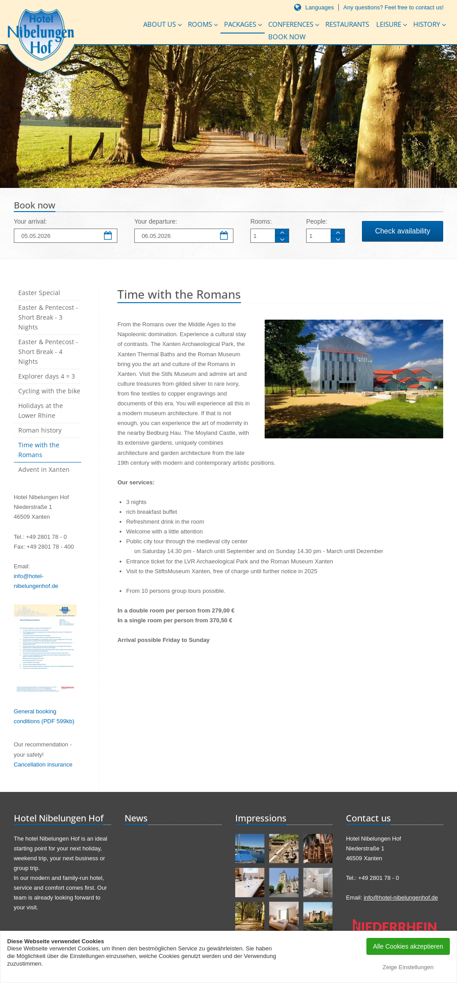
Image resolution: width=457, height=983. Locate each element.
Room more (282, 232)
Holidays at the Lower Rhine (40, 410)
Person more (338, 232)
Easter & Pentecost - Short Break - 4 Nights (48, 351)
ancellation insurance (45, 764)
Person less (338, 239)
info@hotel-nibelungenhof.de (401, 897)
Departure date (224, 236)
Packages (240, 24)
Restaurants (347, 24)
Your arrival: (30, 221)
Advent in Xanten (44, 469)
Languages (319, 7)
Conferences (290, 24)
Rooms (200, 24)
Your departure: (155, 221)
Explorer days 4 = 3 (46, 376)
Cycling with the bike (49, 391)
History (426, 24)
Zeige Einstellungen (407, 967)
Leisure (388, 24)
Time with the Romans (38, 450)
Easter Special (39, 292)
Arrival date (108, 236)
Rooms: (261, 221)
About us (159, 24)
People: (316, 221)
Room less (282, 239)
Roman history (40, 430)
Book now (287, 36)
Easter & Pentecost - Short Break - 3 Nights (48, 317)
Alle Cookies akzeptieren (408, 946)
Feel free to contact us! (414, 7)
